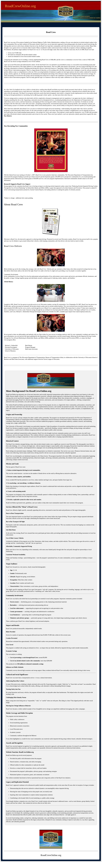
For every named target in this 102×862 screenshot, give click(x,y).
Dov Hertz (16, 103)
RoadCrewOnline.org (20, 6)
